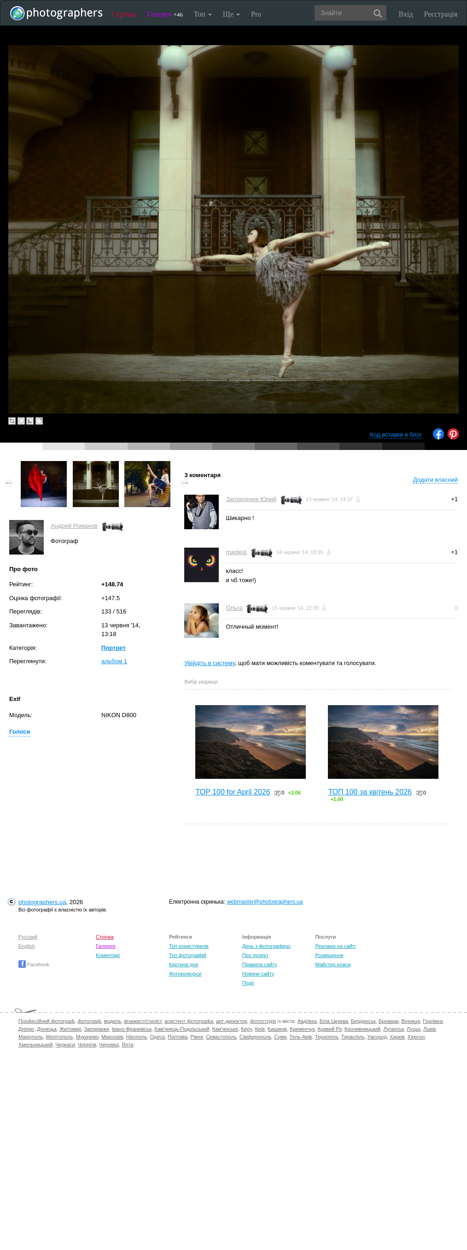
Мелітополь (59, 1037)
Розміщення (329, 955)
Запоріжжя (96, 1029)
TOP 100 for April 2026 (232, 792)
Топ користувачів (189, 946)
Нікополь (136, 1037)
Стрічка (123, 14)
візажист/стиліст (142, 1021)
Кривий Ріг (330, 1029)
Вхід (406, 14)
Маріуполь (30, 1037)
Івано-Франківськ (132, 1029)
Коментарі (108, 955)
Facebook (33, 964)
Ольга (234, 607)
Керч (246, 1029)
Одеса (157, 1037)
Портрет (113, 647)
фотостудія (263, 1021)
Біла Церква (334, 1021)
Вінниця (411, 1021)
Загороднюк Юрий (251, 499)
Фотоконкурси (185, 973)
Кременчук (302, 1029)
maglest (236, 552)
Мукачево (87, 1037)
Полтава (177, 1037)
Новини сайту (258, 973)
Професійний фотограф (46, 1021)
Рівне (196, 1037)
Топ (203, 14)
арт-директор (231, 1021)
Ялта (127, 1044)
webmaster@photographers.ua (265, 902)
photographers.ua (42, 902)
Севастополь (221, 1037)
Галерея (165, 14)
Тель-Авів (300, 1037)
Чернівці (109, 1044)
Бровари (389, 1021)
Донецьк (47, 1029)
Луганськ (393, 1029)
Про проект (255, 955)
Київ (259, 1029)
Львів (429, 1029)
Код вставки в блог (396, 434)
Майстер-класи (332, 964)
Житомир (70, 1029)
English (26, 946)
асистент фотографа (188, 1021)
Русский (27, 937)
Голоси (19, 731)
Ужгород (377, 1037)
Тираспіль (353, 1037)
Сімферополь (255, 1037)
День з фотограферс (266, 946)
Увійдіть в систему (209, 663)
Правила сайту (259, 964)
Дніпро (26, 1029)
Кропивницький (362, 1029)
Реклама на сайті (335, 946)
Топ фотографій (187, 955)
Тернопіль (327, 1037)
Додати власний (435, 479)
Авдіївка (307, 1021)
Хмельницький (35, 1044)
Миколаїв (112, 1037)
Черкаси (65, 1044)
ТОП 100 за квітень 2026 (370, 792)
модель (113, 1021)
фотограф (89, 1021)
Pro (256, 14)
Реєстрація (440, 14)
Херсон (416, 1037)
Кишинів (277, 1029)
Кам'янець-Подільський (181, 1029)
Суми (280, 1037)
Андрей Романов (74, 525)
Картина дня (183, 964)
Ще (231, 14)
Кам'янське (225, 1029)
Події (248, 983)
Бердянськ (363, 1021)
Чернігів (87, 1044)
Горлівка (433, 1021)
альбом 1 (114, 661)
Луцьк (413, 1029)
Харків (397, 1037)
